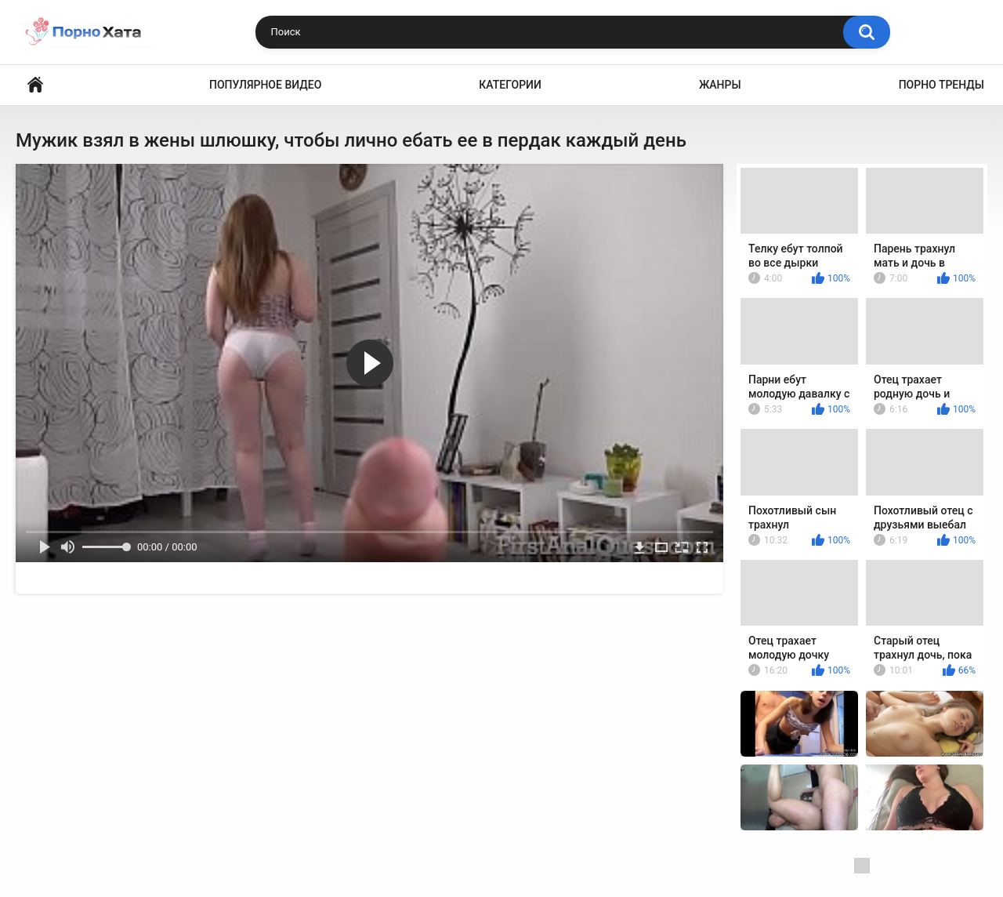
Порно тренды (941, 84)
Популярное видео (265, 84)
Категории (510, 84)
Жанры (720, 84)
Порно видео (35, 85)
